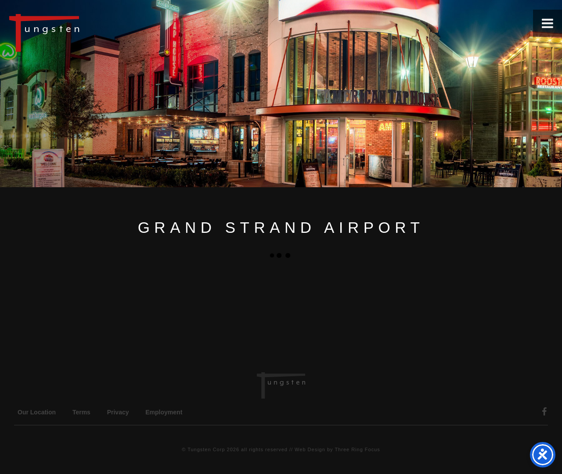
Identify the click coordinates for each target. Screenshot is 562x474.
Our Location (37, 412)
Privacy (118, 412)
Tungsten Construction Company (74, 32)
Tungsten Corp (206, 449)
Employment (163, 412)
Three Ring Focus (357, 449)
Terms (81, 412)
